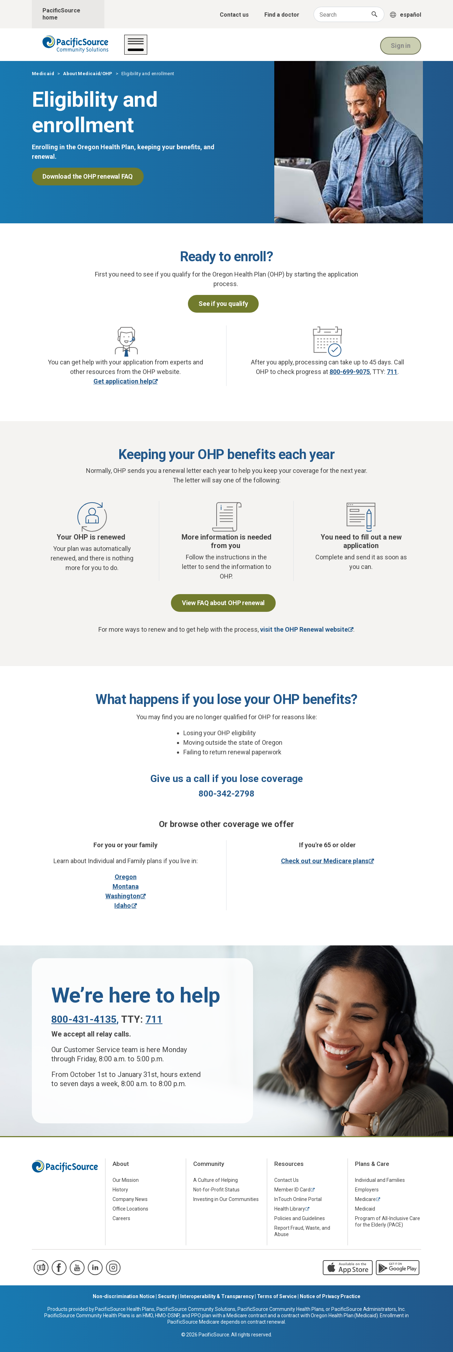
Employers (367, 1189)
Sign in (401, 45)
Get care (142, 49)
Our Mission (126, 1180)
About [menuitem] (121, 1163)
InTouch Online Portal (298, 1199)
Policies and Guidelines (299, 1218)
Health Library (289, 1209)
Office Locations (130, 1209)
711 (392, 371)
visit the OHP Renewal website (304, 629)
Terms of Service (277, 1296)
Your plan (179, 49)
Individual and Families (380, 1180)
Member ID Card (292, 1189)
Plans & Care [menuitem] (372, 1163)
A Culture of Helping (215, 1180)
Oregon (126, 877)
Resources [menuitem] (289, 1163)
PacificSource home (61, 14)
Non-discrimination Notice (124, 1296)
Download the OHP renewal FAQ (87, 176)
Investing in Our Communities (226, 1199)
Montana (126, 886)
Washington (122, 896)
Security (167, 1296)
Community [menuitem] (208, 1163)
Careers (121, 1218)
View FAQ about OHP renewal (223, 603)
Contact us (234, 14)
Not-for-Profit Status (216, 1189)
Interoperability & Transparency (217, 1296)
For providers (295, 49)
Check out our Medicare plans (324, 861)
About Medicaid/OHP (234, 49)
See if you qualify (223, 303)
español (410, 14)
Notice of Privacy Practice (330, 1296)
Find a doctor (281, 14)
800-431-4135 (83, 1019)
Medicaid (43, 73)
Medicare (365, 1199)
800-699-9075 (349, 371)
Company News (130, 1199)
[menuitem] (146, 1180)
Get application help (122, 381)
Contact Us (286, 1180)
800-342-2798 (226, 794)
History (120, 1189)
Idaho (122, 905)
